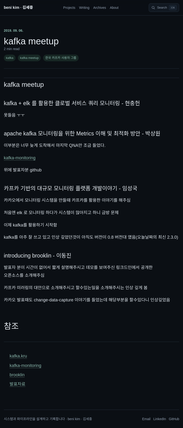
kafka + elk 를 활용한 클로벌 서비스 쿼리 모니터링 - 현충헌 (72, 103)
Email (146, 419)
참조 (11, 326)
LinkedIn (159, 419)
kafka (9, 58)
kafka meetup (29, 58)
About (114, 8)
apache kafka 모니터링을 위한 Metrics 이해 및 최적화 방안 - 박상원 (82, 133)
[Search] (164, 7)
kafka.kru (18, 356)
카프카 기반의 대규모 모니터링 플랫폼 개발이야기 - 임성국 (70, 188)
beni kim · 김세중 (18, 7)
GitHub (174, 419)
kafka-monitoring (20, 157)
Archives (99, 8)
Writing (84, 8)
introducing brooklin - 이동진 (37, 256)
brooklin (17, 374)
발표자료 (17, 384)
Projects (69, 8)
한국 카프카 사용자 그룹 (60, 58)
